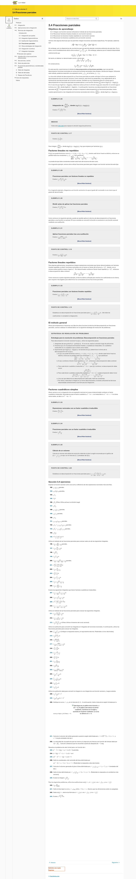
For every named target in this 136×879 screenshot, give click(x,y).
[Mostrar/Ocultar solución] (84, 113)
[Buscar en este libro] (80, 18)
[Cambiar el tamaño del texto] (121, 18)
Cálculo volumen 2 (19, 9)
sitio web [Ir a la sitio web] (61, 126)
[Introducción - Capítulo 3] (31, 33)
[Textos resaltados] (9, 26)
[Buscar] (96, 18)
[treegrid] (28, 51)
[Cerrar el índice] (9, 19)
